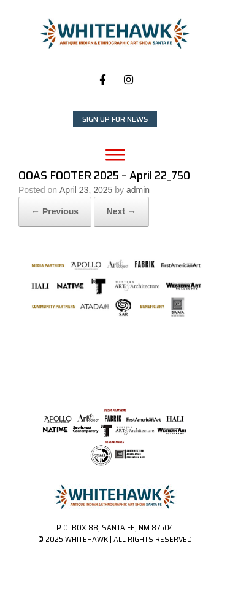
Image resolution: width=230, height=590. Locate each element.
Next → (121, 211)
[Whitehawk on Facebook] (102, 80)
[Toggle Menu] (115, 154)
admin (138, 190)
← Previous (55, 211)
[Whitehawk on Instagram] (128, 80)
